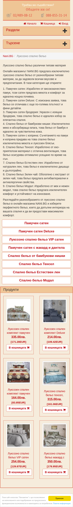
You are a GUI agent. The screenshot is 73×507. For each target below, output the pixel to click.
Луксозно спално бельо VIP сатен (36, 239)
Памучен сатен (36, 223)
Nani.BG (8, 56)
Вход (63, 23)
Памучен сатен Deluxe (36, 231)
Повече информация (61, 503)
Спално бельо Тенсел (36, 264)
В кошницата (19, 347)
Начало (30, 23)
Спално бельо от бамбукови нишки (36, 256)
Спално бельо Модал (36, 280)
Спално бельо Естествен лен (36, 272)
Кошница (47, 23)
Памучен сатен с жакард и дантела (36, 248)
